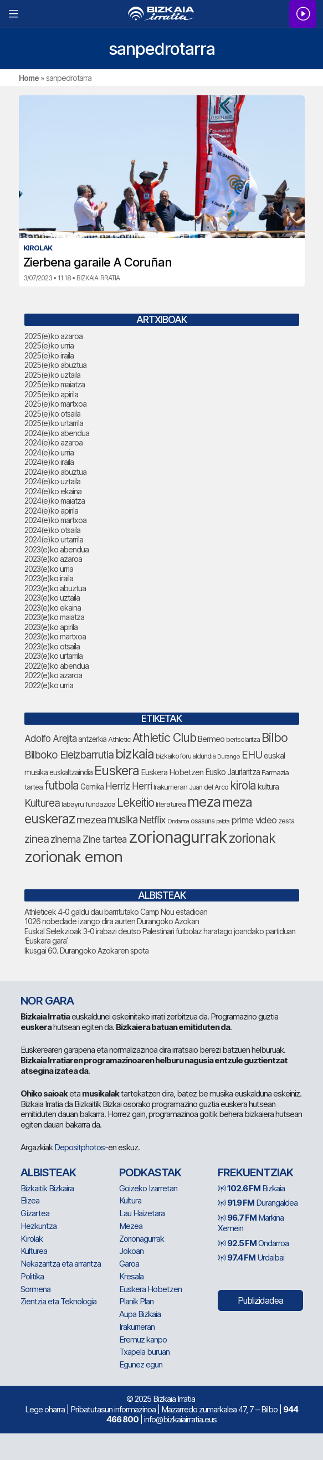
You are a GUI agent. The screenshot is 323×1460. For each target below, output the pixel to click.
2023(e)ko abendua (56, 549)
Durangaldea (258, 1202)
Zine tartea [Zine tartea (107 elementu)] (105, 839)
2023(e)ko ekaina (52, 607)
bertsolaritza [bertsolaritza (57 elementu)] (243, 740)
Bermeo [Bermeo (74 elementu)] (211, 739)
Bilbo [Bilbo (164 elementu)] (275, 737)
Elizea (29, 1200)
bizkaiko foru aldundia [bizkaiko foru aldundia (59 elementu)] (186, 756)
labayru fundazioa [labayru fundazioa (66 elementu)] (88, 804)
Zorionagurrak (141, 1238)
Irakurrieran (137, 1326)
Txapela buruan (144, 1351)
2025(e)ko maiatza (54, 384)
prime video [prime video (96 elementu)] (253, 820)
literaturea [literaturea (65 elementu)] (171, 804)
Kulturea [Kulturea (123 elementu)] (42, 803)
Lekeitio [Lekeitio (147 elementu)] (135, 803)
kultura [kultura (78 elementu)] (268, 787)
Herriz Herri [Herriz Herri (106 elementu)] (128, 786)
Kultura (130, 1200)
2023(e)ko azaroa (53, 558)
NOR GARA (47, 1000)
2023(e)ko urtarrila (53, 655)
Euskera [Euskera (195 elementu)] (116, 770)
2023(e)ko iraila (48, 578)
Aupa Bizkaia (140, 1314)
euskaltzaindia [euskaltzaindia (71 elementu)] (71, 772)
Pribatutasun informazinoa (113, 1409)
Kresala (131, 1276)
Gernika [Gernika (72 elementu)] (92, 786)
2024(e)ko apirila (51, 510)
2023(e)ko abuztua (55, 588)
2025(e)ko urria (49, 345)
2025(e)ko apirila (51, 394)
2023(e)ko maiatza (54, 617)
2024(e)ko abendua (56, 433)
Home (29, 78)
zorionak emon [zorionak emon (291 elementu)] (73, 856)
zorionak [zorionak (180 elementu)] (252, 838)
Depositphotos (79, 1147)
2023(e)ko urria (48, 568)
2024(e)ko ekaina (52, 491)
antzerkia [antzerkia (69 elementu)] (92, 739)
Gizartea (34, 1213)
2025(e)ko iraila (49, 355)
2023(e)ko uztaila (52, 597)
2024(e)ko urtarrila (53, 539)
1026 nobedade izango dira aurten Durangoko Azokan (111, 921)
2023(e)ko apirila (51, 627)
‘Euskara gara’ (46, 940)
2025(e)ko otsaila (52, 413)
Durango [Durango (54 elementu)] (228, 756)
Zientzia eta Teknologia (58, 1301)
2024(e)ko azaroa (53, 442)
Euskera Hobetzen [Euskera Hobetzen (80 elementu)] (172, 772)
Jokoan (131, 1251)
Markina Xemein (251, 1222)
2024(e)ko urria (49, 452)
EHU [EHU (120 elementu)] (252, 755)
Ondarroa (253, 1243)
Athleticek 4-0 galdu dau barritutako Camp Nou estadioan (115, 911)
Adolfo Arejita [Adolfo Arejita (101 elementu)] (50, 738)
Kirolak (31, 1238)
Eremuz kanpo (143, 1339)
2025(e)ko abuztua (55, 365)
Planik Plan (136, 1301)
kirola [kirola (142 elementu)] (243, 785)
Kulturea (33, 1251)
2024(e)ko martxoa (55, 520)
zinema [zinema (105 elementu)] (65, 839)
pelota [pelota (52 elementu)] (222, 821)
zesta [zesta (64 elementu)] (286, 821)
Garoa (129, 1263)
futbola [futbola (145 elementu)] (61, 785)
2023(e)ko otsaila (52, 646)
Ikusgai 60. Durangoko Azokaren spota (86, 950)
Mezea (130, 1226)
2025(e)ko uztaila (52, 375)
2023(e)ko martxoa (55, 636)
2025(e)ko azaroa (53, 336)
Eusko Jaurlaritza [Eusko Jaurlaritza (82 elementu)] (232, 772)
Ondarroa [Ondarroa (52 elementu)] (178, 821)
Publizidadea (260, 1300)
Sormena (35, 1289)
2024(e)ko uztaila (52, 481)
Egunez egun (140, 1364)
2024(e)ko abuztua (55, 472)
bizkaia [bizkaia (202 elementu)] (134, 754)
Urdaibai (251, 1257)
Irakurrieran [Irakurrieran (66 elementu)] (170, 786)
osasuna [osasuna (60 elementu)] (202, 821)
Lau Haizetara (142, 1213)
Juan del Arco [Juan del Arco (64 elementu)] (208, 787)
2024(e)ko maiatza (54, 500)
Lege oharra (45, 1409)
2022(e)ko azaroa (53, 675)
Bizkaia (251, 1188)
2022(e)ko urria (48, 685)
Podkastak (150, 1172)
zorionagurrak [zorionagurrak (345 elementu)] (178, 837)
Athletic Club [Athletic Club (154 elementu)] (164, 737)
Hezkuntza (38, 1226)
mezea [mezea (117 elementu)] (91, 819)
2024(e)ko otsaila (52, 530)
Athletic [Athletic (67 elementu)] (119, 739)
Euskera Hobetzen (150, 1289)
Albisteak (48, 1172)
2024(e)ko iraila (49, 462)
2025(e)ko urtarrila (53, 423)
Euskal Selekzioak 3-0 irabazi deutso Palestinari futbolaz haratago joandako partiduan (159, 931)
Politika (32, 1276)
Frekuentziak (255, 1172)
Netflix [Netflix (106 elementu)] (152, 820)
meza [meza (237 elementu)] (204, 801)
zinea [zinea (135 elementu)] (36, 839)
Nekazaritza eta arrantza (60, 1263)
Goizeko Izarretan (148, 1188)
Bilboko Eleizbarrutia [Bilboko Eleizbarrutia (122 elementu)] (69, 755)
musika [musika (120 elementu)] (122, 819)
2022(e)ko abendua (56, 665)
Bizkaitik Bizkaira (47, 1188)
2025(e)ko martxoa (55, 403)
